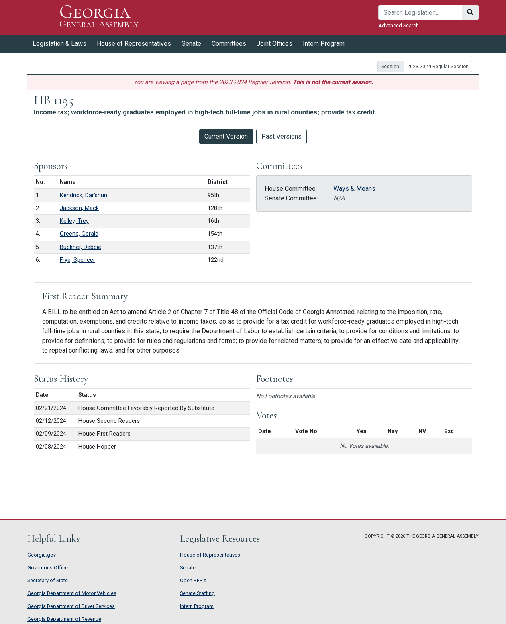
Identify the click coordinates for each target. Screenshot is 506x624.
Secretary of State (47, 580)
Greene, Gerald (79, 233)
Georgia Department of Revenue (64, 619)
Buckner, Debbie (80, 247)
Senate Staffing (197, 593)
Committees (229, 43)
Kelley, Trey (74, 221)
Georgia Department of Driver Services (71, 606)
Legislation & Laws (59, 43)
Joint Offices (274, 43)
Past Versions (281, 136)
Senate (191, 43)
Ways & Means (354, 188)
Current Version (226, 136)
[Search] (420, 12)
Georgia (99, 17)
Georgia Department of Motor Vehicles (71, 593)
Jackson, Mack (79, 208)
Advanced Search (398, 25)
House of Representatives (134, 43)
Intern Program (324, 43)
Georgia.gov (41, 555)
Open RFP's (193, 580)
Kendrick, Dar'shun (83, 195)
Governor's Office (47, 568)
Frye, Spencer (77, 260)
